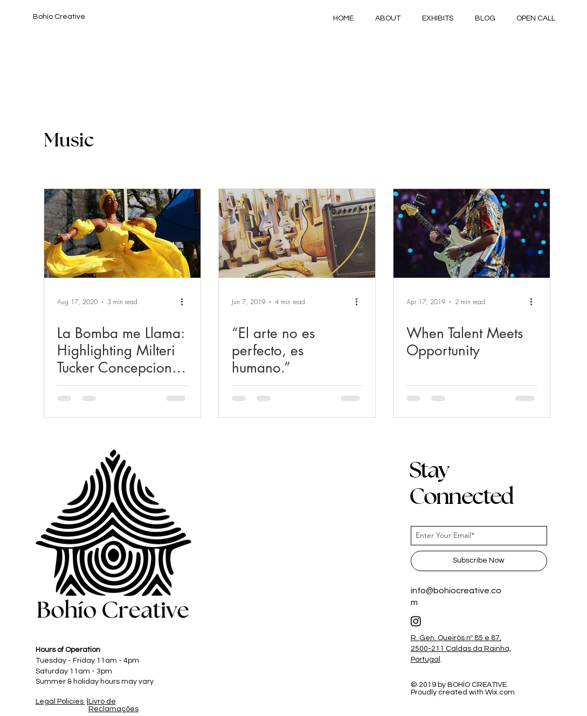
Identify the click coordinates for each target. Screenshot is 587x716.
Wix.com (500, 692)
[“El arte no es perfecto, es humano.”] (297, 233)
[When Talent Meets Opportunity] (471, 233)
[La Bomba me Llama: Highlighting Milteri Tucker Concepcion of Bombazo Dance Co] (122, 233)
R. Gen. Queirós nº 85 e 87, (456, 638)
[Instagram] (416, 621)
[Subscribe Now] (479, 561)
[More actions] (185, 302)
